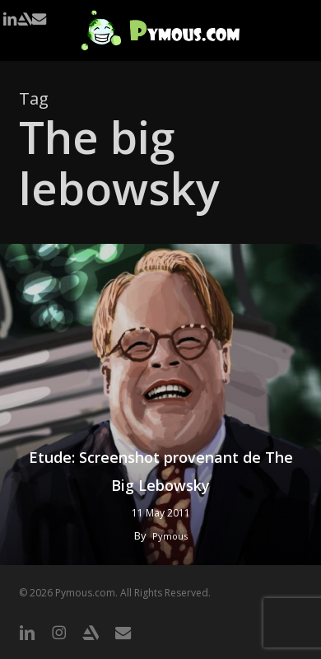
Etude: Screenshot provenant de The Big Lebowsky (161, 471)
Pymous (170, 536)
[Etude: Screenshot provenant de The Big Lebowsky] (160, 404)
